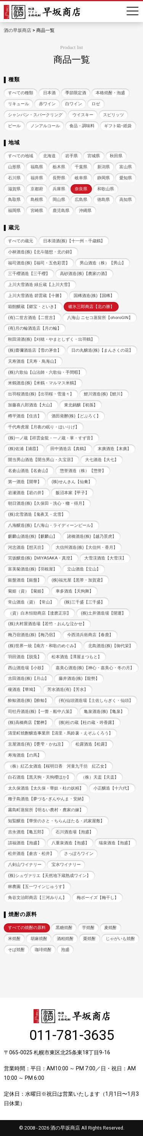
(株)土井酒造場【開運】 (103, 613)
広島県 (81, 199)
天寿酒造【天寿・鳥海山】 (33, 361)
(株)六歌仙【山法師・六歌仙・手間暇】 (45, 372)
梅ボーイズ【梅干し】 (98, 897)
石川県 (14, 177)
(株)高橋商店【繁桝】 (28, 722)
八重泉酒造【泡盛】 (70, 843)
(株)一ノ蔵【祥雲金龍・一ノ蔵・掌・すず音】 (51, 438)
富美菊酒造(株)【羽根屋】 (32, 569)
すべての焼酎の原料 (27, 927)
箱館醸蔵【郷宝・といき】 (33, 306)
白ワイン (73, 103)
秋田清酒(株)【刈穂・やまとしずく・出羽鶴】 (51, 339)
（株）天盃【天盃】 (100, 777)
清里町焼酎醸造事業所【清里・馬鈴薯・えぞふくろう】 (60, 733)
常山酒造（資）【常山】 (31, 602)
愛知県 (125, 177)
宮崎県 (37, 210)
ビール (14, 125)
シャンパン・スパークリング (35, 114)
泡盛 (65, 949)
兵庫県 (59, 188)
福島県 (37, 166)
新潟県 (103, 166)
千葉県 (81, 166)
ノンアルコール (45, 125)
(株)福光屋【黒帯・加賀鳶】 (78, 580)
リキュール (18, 103)
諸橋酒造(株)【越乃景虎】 (91, 536)
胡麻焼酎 (39, 938)
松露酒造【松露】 (92, 744)
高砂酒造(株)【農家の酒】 (84, 273)
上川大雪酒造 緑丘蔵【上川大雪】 (40, 284)
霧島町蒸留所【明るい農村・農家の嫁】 (46, 809)
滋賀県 (14, 188)
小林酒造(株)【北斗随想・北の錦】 (41, 252)
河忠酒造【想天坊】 (27, 547)
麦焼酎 (110, 927)
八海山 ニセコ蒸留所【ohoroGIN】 (100, 317)
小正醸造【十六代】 (112, 788)
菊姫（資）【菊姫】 (27, 591)
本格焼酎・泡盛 (110, 92)
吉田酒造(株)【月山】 (28, 678)
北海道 (49, 155)
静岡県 (103, 177)
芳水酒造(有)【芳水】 (67, 689)
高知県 (125, 199)
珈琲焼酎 (43, 949)
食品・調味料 (82, 125)
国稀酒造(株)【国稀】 (94, 295)
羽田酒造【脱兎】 (25, 656)
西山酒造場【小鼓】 (27, 667)
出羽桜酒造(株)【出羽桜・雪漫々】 (41, 394)
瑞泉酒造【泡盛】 (115, 843)
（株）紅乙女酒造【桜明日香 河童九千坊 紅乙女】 (58, 766)
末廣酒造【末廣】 (114, 448)
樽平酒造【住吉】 (25, 416)
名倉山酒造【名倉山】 (29, 470)
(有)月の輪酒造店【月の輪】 (34, 328)
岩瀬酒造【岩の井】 (27, 492)
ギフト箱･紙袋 (118, 125)
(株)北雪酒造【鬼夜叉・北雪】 (37, 514)
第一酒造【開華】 (25, 481)
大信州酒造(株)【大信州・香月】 (86, 547)
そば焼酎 (16, 949)
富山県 (125, 166)
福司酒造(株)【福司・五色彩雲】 (39, 263)
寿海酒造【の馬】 (25, 755)
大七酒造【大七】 (102, 459)
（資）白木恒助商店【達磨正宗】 (39, 613)
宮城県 (93, 155)
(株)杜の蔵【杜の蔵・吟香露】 (87, 722)
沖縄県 (85, 210)
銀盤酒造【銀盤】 (25, 580)
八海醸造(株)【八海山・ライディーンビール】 (51, 525)
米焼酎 (14, 938)
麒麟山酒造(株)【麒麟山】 (32, 536)
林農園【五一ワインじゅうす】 (37, 886)
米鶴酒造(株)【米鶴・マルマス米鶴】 (43, 383)
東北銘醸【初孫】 (81, 405)
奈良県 (81, 188)
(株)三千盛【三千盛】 (84, 602)
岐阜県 (81, 177)
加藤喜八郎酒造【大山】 (31, 405)
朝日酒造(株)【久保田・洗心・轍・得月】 (47, 503)
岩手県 (71, 155)
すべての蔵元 (20, 241)
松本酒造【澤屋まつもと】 (76, 656)
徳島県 (103, 199)
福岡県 (14, 210)
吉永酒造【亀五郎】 (27, 831)
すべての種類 (20, 92)
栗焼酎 (89, 938)
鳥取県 (14, 199)
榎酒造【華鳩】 (22, 689)
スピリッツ (113, 114)
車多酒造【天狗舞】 (74, 591)
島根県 (37, 199)
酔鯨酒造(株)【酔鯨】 (28, 700)
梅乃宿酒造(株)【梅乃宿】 (32, 634)
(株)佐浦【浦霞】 (24, 448)
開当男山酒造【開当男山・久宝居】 (41, 459)
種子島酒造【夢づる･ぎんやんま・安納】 (47, 798)
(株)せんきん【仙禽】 (71, 481)
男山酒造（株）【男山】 (103, 263)
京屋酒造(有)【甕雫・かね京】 (37, 744)
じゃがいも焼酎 (120, 938)
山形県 (14, 166)
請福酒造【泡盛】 (25, 843)
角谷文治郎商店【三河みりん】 (37, 897)
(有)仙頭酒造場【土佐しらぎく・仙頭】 (96, 700)
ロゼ (96, 103)
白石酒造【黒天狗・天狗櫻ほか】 (39, 777)
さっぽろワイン (78, 853)
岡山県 (59, 199)
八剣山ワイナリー (25, 864)
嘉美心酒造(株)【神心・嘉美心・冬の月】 (95, 667)
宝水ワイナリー (66, 864)
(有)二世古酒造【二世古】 (32, 317)
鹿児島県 (61, 210)
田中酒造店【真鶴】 (69, 448)
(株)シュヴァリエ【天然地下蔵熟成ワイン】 (49, 875)
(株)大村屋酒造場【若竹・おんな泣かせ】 (47, 623)
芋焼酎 (88, 927)
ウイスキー (82, 114)
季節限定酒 (75, 92)
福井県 (37, 177)
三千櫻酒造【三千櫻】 (29, 273)
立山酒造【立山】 (84, 569)
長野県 (59, 177)
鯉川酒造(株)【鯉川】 (104, 394)
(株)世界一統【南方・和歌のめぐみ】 (43, 645)
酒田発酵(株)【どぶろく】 (76, 416)
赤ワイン (47, 103)
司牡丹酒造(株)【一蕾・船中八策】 (41, 711)
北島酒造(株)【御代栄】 (110, 645)
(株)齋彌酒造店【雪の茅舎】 (34, 350)
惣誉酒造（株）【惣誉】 (83, 470)
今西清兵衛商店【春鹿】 (90, 634)
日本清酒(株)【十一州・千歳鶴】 (74, 241)
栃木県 (59, 166)
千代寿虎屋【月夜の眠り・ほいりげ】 (43, 427)
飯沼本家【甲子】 (72, 492)
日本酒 (49, 92)
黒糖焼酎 (64, 927)
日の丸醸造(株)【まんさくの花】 (102, 350)
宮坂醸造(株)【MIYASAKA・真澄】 (41, 558)
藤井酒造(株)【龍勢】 (79, 678)
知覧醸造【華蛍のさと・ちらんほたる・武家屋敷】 (56, 820)
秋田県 (116, 155)
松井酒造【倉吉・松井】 (31, 853)
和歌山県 (105, 188)
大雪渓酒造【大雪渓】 (105, 558)
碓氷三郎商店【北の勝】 (91, 306)
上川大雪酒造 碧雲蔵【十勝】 (36, 295)
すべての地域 (20, 155)
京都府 (37, 188)
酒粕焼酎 (65, 938)
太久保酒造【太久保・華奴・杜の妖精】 (46, 788)
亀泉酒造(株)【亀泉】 (104, 711)
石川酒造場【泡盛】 (74, 831)
